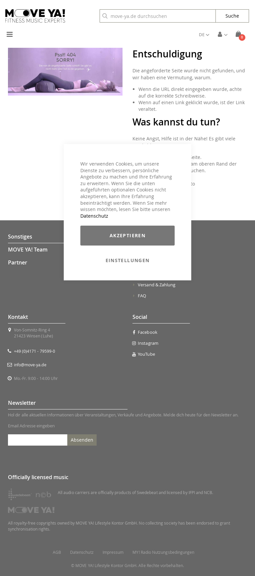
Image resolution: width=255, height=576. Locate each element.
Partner (17, 262)
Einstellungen (128, 260)
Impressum (113, 552)
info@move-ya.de (30, 364)
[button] (204, 34)
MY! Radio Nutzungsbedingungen (163, 552)
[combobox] (158, 16)
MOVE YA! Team (27, 249)
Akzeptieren (127, 235)
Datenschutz (94, 216)
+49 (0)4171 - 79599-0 (34, 351)
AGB (57, 552)
